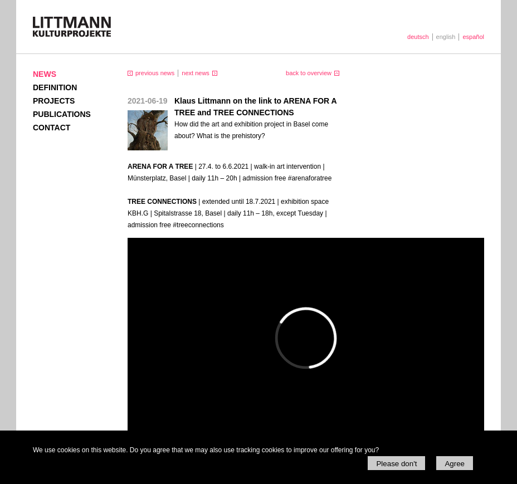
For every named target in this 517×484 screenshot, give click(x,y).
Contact (51, 127)
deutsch (418, 36)
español (473, 36)
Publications (62, 114)
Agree (455, 463)
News (44, 74)
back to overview (308, 73)
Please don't (396, 463)
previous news (154, 73)
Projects (54, 100)
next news (195, 73)
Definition (55, 87)
